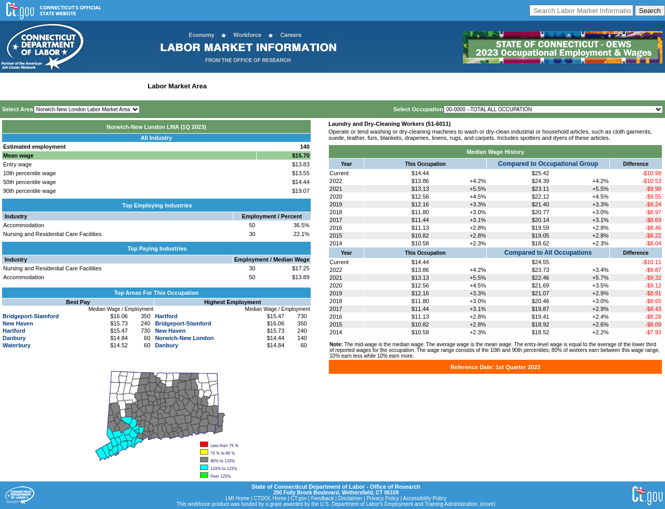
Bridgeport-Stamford (31, 316)
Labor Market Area (177, 86)
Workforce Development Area (257, 86)
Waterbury (17, 345)
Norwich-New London (184, 338)
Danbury (14, 338)
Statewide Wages (54, 86)
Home (12, 86)
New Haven (18, 323)
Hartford (14, 331)
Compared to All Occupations (548, 252)
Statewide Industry (113, 86)
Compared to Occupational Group (548, 163)
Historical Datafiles (336, 86)
